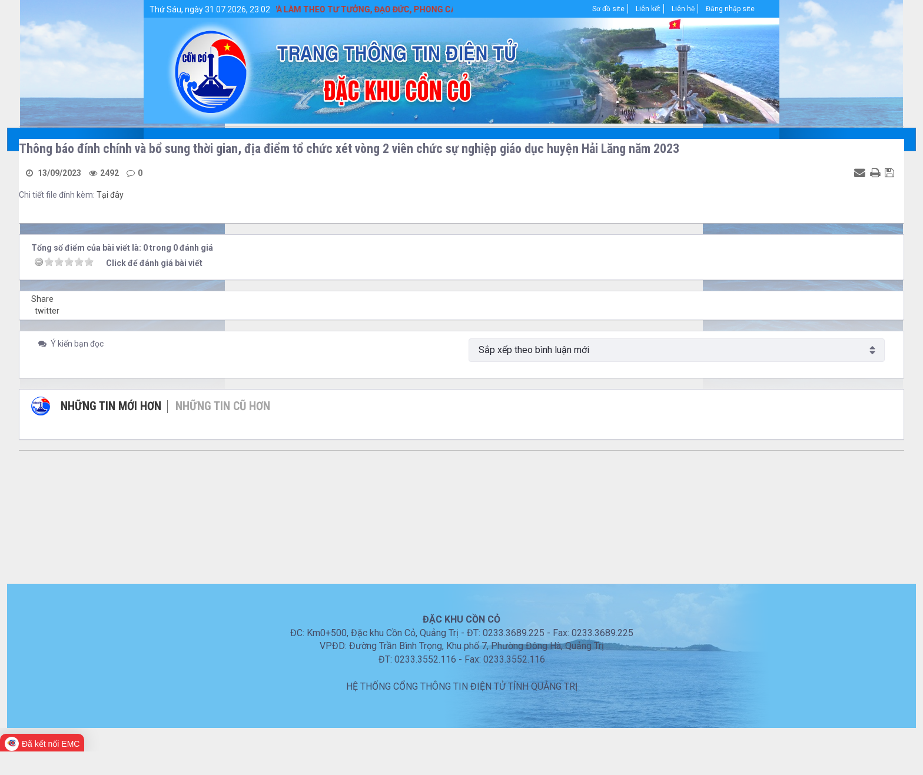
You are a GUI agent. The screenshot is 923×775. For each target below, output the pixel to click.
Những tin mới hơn (111, 406)
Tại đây (110, 194)
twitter (47, 310)
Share (42, 299)
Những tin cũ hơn (222, 406)
